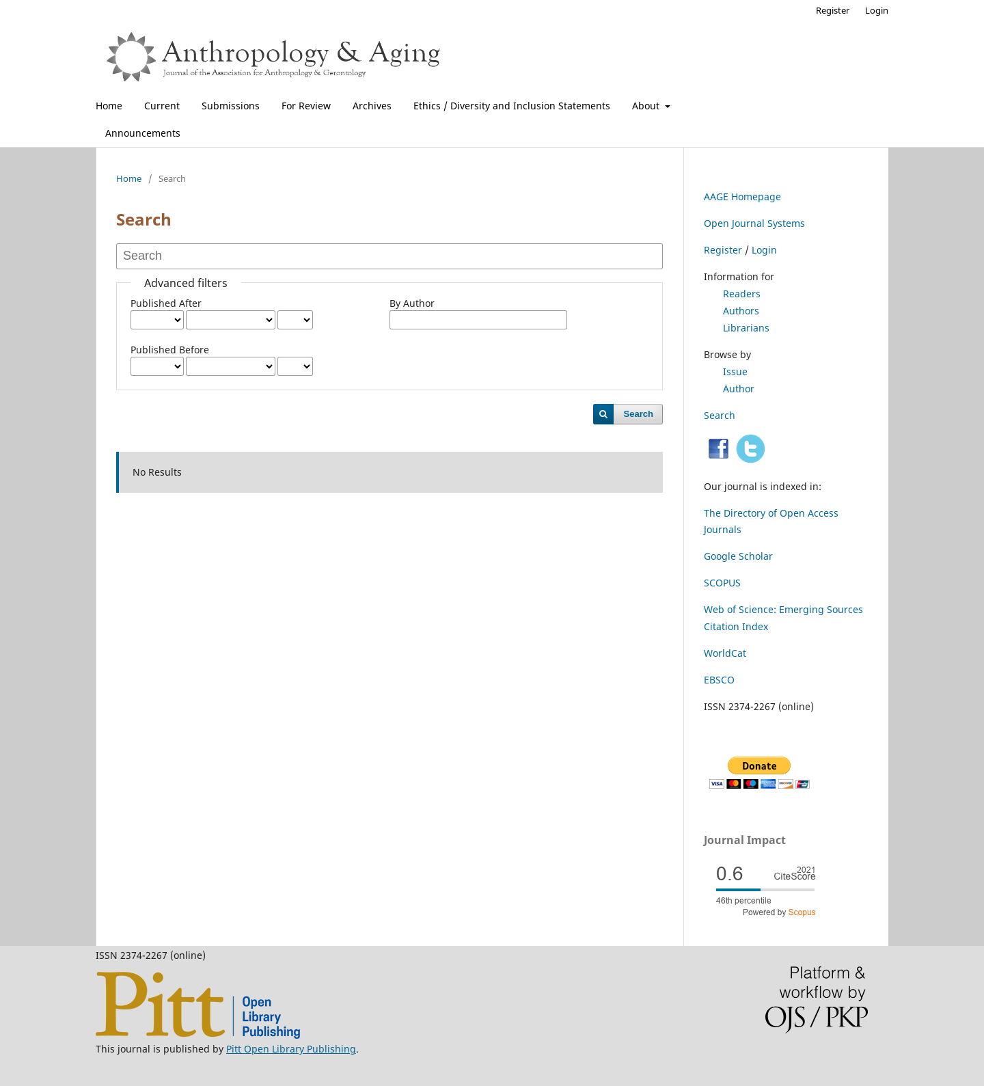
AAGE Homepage (742, 196)
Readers (742, 293)
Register (832, 10)
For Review (306, 105)
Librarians (746, 327)
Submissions (231, 105)
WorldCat (725, 653)
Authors (741, 310)
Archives (372, 105)
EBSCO (719, 679)
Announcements (142, 132)
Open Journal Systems (754, 223)
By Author (412, 303)
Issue (735, 371)
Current (162, 105)
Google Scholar (738, 555)
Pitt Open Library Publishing (291, 1048)
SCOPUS (722, 582)
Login (876, 10)
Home (109, 105)
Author (738, 388)
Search (638, 414)
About (647, 105)
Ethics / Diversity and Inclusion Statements (511, 105)
